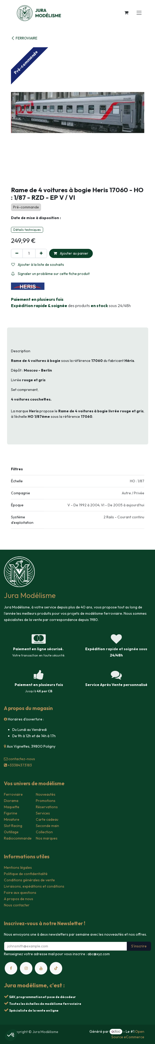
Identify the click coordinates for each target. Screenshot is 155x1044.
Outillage (11, 832)
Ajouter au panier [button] (71, 253)
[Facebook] (11, 968)
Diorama (11, 800)
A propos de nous (18, 898)
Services (43, 813)
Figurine (10, 813)
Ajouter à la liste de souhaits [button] (37, 264)
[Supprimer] (17, 253)
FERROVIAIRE (24, 38)
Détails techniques (27, 230)
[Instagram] (26, 968)
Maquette (11, 807)
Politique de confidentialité (26, 873)
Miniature (11, 819)
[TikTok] (56, 968)
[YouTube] (41, 968)
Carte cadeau (47, 819)
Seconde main (47, 825)
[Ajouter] (41, 253)
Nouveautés (45, 794)
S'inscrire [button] (139, 946)
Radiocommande (18, 838)
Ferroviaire (13, 794)
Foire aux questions (20, 892)
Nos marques (47, 838)
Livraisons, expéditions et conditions (34, 886)
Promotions (45, 800)
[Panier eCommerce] (126, 12)
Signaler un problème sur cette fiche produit (50, 273)
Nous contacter (17, 905)
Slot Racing (13, 825)
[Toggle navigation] (139, 12)
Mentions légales (18, 867)
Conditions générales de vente (29, 880)
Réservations (47, 807)
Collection (44, 832)
